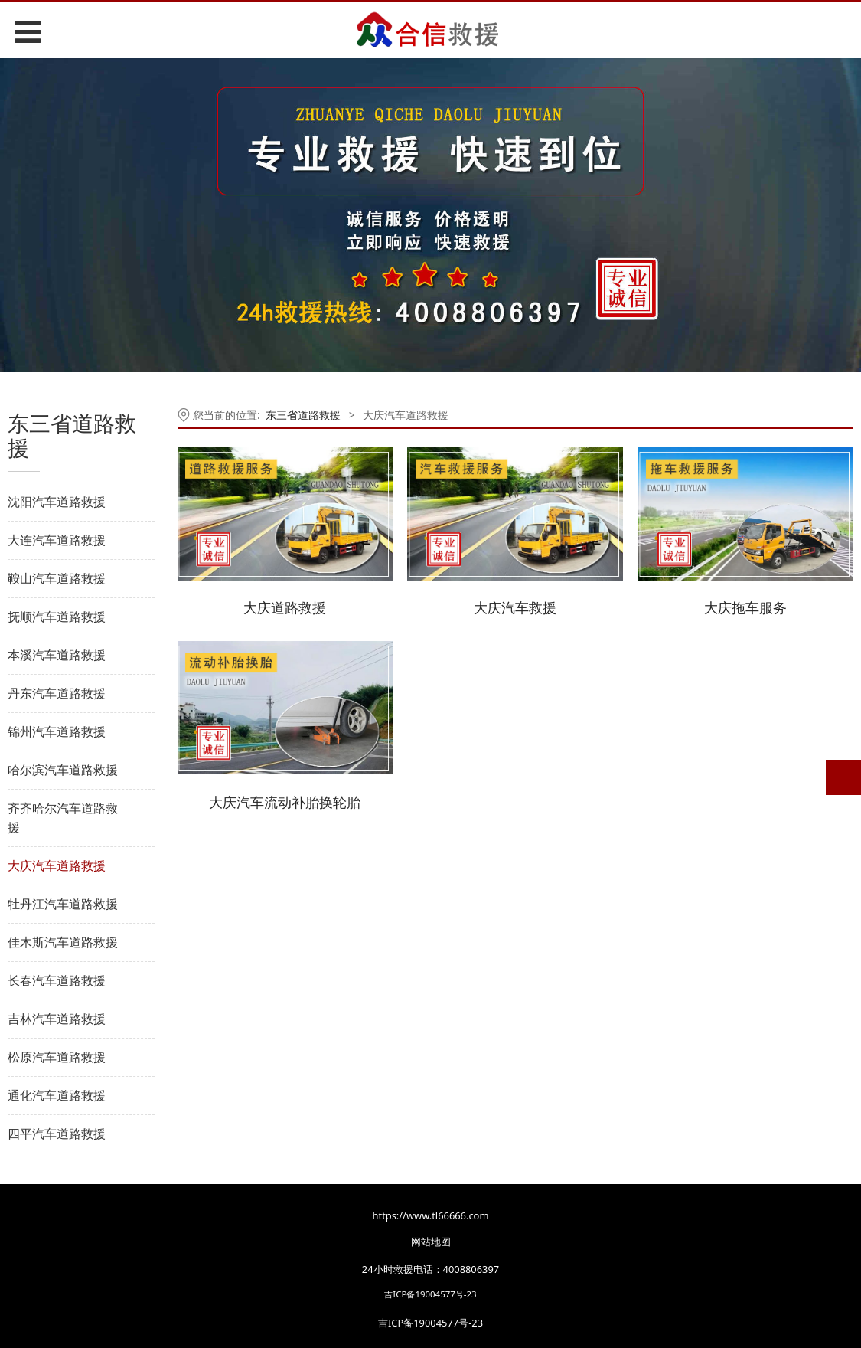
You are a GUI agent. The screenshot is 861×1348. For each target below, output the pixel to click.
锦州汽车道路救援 (57, 731)
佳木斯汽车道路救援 (63, 942)
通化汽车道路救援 (57, 1095)
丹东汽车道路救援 (57, 693)
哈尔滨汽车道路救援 (63, 769)
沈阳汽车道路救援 (57, 501)
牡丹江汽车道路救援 (63, 903)
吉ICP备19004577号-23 (430, 1294)
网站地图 (431, 1241)
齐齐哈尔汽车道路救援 (63, 818)
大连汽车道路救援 (57, 540)
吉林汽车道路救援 (57, 1018)
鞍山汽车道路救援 (57, 578)
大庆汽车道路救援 (57, 865)
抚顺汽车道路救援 (57, 616)
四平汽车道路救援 (57, 1133)
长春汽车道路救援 (57, 980)
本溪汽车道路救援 (57, 654)
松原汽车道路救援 (57, 1057)
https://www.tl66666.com (431, 1215)
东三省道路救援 (303, 414)
